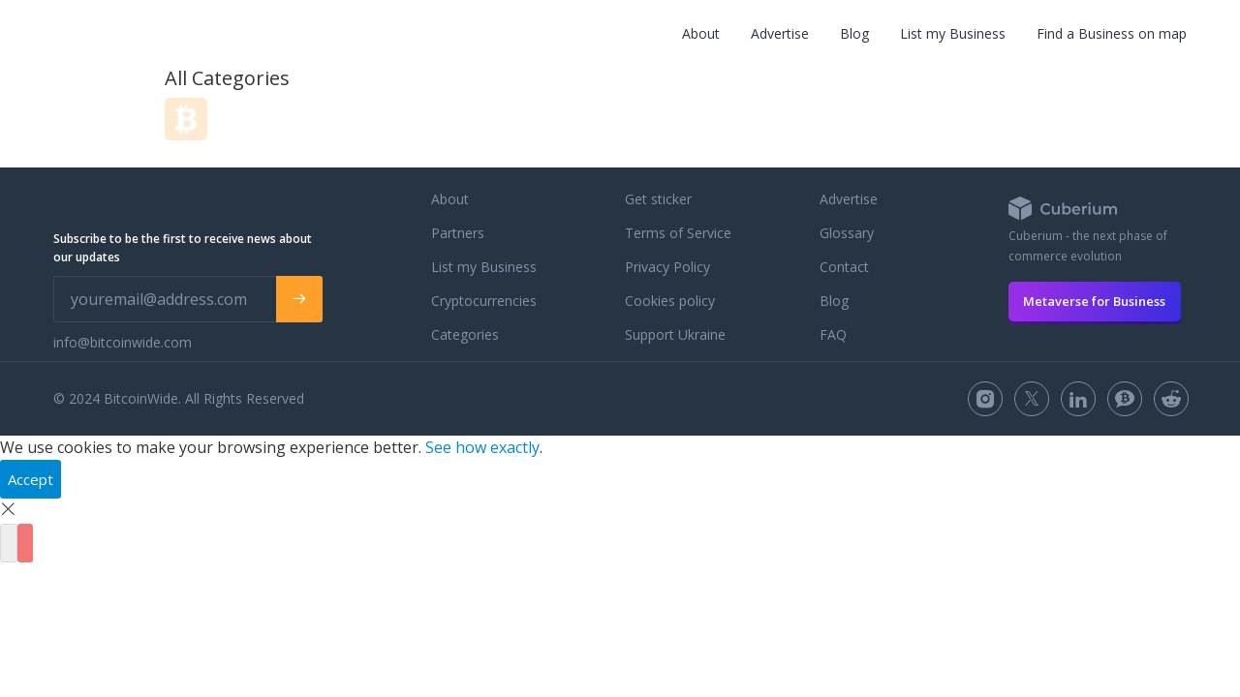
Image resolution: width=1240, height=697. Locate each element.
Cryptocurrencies (484, 300)
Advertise (780, 33)
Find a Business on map (1112, 33)
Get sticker (658, 199)
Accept (30, 479)
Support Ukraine (675, 334)
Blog (854, 33)
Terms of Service (678, 233)
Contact (844, 267)
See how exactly (482, 447)
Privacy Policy (667, 267)
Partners (457, 233)
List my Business (953, 33)
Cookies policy (670, 300)
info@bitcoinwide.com (122, 342)
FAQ (833, 334)
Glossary (847, 233)
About (701, 33)
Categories (465, 334)
